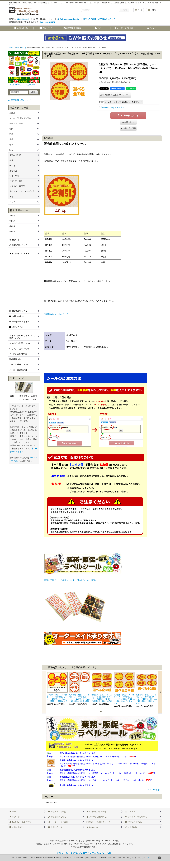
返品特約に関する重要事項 (111, 107)
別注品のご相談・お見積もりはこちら (99, 19)
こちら (147, 858)
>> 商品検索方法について (19, 100)
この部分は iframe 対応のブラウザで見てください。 (102, 764)
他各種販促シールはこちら (56, 314)
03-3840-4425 (23, 19)
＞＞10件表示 (153, 790)
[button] (128, 128)
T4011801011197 (47, 22)
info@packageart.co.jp (68, 19)
